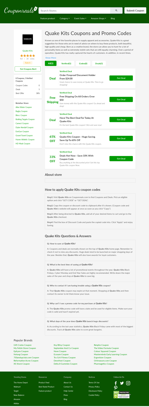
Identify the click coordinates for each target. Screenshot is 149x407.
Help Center (68, 391)
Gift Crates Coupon (22, 345)
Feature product (47, 18)
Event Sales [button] (79, 18)
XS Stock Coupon (22, 363)
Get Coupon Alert (27, 69)
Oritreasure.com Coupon (105, 360)
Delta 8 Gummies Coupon (65, 363)
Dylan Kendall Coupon (24, 127)
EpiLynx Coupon (21, 351)
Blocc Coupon (21, 115)
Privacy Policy (94, 387)
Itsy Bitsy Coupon (62, 345)
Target (16, 391)
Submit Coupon (135, 10)
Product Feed (44, 382)
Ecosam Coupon (61, 354)
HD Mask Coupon (23, 143)
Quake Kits (28, 50)
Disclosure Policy (95, 391)
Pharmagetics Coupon (104, 363)
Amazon (17, 399)
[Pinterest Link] (116, 387)
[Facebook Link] (116, 383)
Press (66, 395)
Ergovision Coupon (102, 357)
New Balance (19, 395)
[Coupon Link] (90, 78)
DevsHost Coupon (62, 360)
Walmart (17, 387)
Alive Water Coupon (24, 107)
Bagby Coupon (21, 111)
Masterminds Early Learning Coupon (110, 354)
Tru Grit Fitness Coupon (65, 357)
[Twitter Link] (122, 383)
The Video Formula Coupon (106, 348)
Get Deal (121, 78)
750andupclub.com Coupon (26, 357)
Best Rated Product (46, 387)
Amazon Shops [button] (97, 18)
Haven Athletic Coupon (25, 139)
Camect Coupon (22, 123)
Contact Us (68, 387)
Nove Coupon (60, 351)
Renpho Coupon (101, 345)
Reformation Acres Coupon (26, 360)
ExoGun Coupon (22, 131)
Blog (113, 18)
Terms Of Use (94, 382)
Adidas (16, 403)
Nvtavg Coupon (21, 354)
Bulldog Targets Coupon (25, 119)
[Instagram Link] (128, 383)
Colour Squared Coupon (105, 351)
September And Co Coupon (66, 348)
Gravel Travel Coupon (24, 135)
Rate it (27, 63)
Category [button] (64, 18)
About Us (67, 382)
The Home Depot (21, 382)
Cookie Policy (94, 395)
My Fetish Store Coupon (25, 348)
